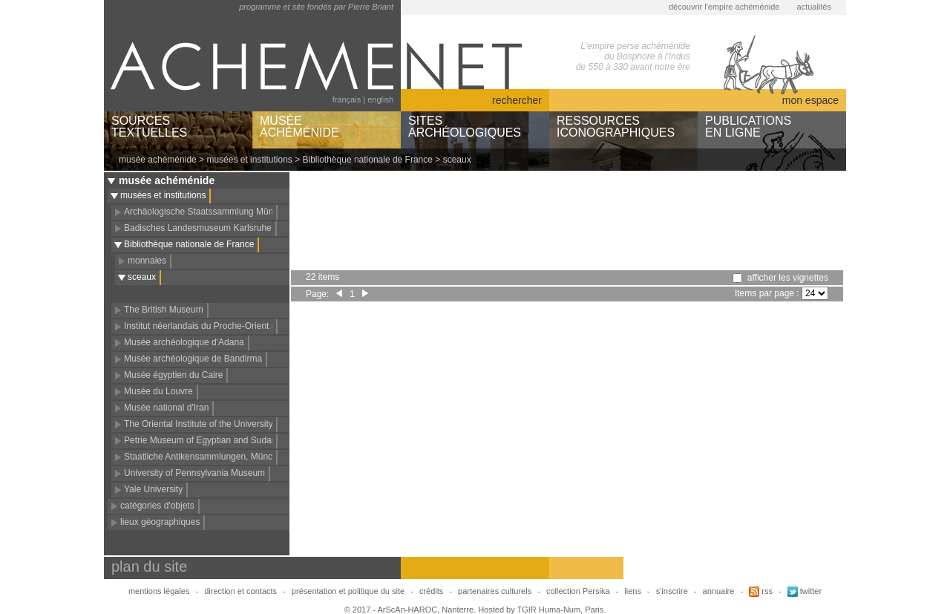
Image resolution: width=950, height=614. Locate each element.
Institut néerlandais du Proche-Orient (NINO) (212, 326)
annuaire (719, 591)
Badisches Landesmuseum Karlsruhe (198, 228)
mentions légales (159, 591)
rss (761, 591)
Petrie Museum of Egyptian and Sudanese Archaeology (233, 440)
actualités (814, 6)
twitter (804, 591)
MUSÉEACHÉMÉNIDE (299, 126)
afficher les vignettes (787, 277)
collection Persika (578, 591)
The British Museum (163, 309)
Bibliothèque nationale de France (368, 159)
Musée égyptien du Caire (173, 375)
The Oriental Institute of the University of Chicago (221, 424)
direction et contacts (240, 591)
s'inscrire (672, 591)
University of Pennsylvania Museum (194, 473)
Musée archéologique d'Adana (184, 342)
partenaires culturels (494, 591)
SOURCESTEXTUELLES (149, 126)
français (346, 99)
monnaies (147, 260)
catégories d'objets (157, 505)
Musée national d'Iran (166, 407)
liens (632, 591)
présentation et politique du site (348, 591)
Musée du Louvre (158, 391)
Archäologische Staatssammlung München (208, 211)
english (380, 99)
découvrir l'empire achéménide (724, 6)
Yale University (153, 489)
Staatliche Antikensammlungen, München (205, 456)
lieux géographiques (160, 522)
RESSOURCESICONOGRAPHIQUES (616, 126)
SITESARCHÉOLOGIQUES (464, 126)
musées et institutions (249, 159)
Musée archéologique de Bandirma (193, 358)
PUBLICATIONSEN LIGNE (748, 126)
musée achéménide (158, 159)
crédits (431, 591)
